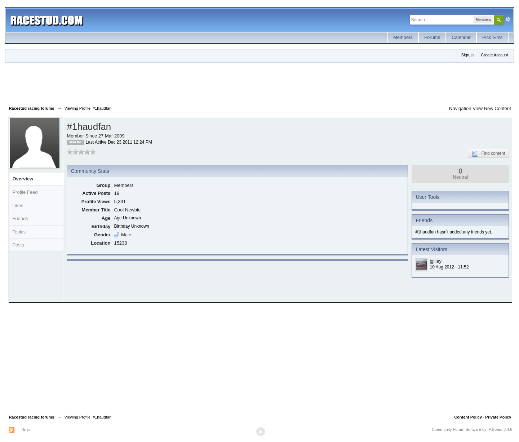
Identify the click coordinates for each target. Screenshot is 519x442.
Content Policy (468, 417)
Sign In (467, 55)
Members (403, 37)
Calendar (461, 37)
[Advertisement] (140, 82)
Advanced (508, 19)
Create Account (494, 55)
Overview (22, 178)
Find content (488, 154)
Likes (17, 205)
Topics (19, 232)
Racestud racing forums (31, 417)
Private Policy (498, 417)
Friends (20, 218)
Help (25, 430)
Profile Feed (24, 192)
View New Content (492, 108)
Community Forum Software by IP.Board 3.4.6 (472, 429)
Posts (18, 245)
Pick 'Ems (492, 37)
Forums (432, 37)
